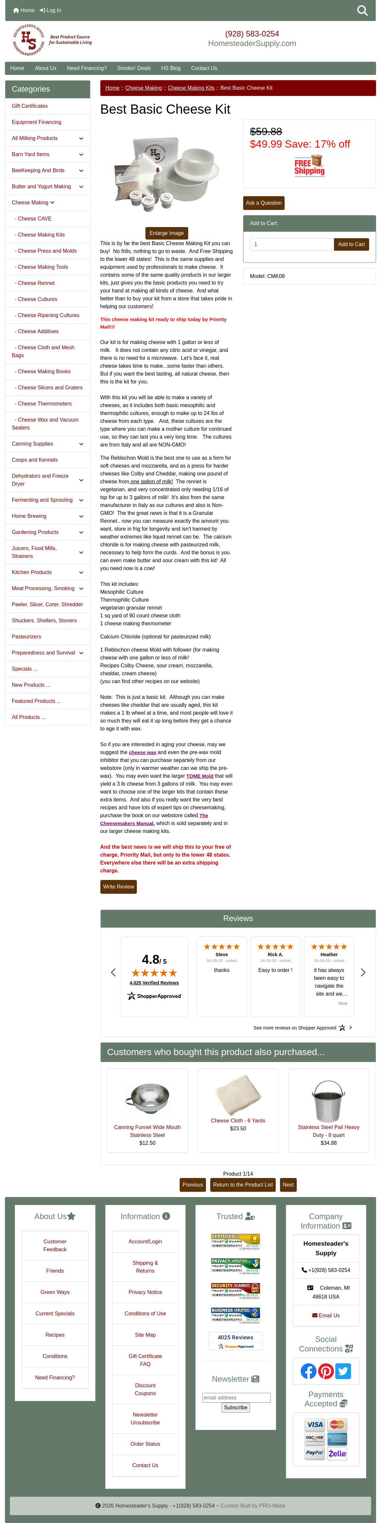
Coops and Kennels (35, 460)
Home (24, 10)
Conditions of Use (145, 1313)
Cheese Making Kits (191, 88)
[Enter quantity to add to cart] (292, 244)
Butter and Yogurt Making (48, 186)
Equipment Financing (36, 122)
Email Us (326, 1315)
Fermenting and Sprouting (48, 500)
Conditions (54, 1356)
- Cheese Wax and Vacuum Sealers (45, 423)
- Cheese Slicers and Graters (47, 387)
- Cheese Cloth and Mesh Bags (43, 351)
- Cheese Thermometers (42, 403)
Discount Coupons (145, 1389)
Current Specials (55, 1313)
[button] (362, 10)
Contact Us (204, 68)
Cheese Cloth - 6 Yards (238, 1120)
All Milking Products (48, 138)
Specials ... (25, 669)
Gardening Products (48, 532)
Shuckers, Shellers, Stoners (44, 620)
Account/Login (145, 1241)
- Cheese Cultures (34, 299)
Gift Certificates (30, 106)
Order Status (145, 1444)
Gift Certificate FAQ (145, 1360)
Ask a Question (264, 203)
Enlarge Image (167, 233)
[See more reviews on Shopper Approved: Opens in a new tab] (295, 1027)
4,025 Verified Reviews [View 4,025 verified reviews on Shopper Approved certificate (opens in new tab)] (154, 982)
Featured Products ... (36, 701)
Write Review (118, 886)
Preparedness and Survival (48, 653)
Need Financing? (87, 68)
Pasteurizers (26, 636)
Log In (50, 10)
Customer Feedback (54, 1245)
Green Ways (54, 1292)
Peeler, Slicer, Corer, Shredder (47, 604)
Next (288, 1185)
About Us (46, 68)
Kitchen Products (48, 572)
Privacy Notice (145, 1292)
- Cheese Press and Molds (44, 251)
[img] (154, 972)
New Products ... (31, 685)
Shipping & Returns (145, 1267)
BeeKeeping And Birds (48, 170)
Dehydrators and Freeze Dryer (48, 480)
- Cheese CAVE (32, 218)
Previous (193, 1185)
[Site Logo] (67, 40)
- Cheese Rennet (33, 283)
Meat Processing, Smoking (48, 588)
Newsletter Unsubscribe (145, 1418)
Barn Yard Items (48, 154)
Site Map (145, 1335)
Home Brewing (48, 516)
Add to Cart (351, 244)
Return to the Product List (243, 1185)
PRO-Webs (272, 1506)
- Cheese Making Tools (40, 267)
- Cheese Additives (35, 331)
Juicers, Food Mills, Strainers (48, 552)
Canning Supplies (48, 444)
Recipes (54, 1335)
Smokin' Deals (134, 68)
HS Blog (171, 68)
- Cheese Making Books (41, 371)
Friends (55, 1271)
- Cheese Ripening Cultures (45, 315)
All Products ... (29, 717)
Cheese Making (143, 88)
